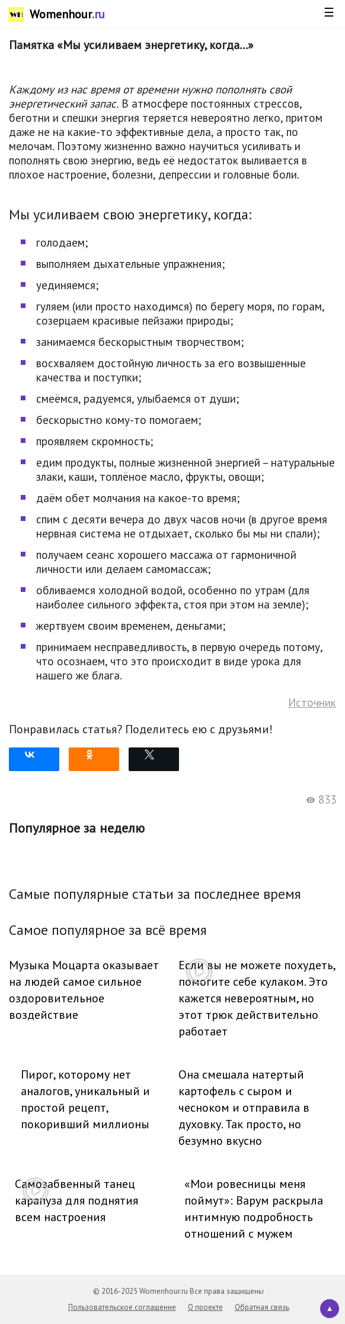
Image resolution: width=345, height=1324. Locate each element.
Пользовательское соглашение (122, 1307)
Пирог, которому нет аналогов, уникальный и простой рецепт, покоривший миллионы (85, 1099)
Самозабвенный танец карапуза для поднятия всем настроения (76, 1200)
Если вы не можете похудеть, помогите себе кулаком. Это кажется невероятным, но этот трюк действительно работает (256, 998)
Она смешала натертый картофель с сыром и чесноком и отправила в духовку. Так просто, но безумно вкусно (243, 1107)
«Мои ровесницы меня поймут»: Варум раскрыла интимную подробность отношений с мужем (253, 1208)
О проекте (205, 1307)
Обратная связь (262, 1307)
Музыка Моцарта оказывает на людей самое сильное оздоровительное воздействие (84, 989)
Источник (312, 702)
